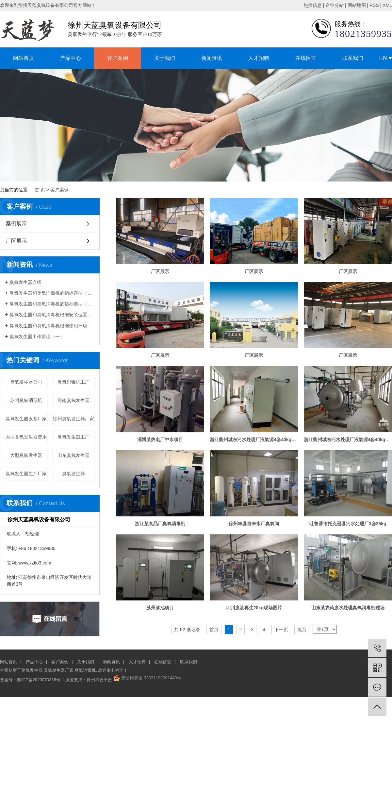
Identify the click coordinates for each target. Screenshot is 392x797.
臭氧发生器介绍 (25, 282)
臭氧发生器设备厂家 (26, 418)
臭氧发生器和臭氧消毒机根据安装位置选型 (52, 314)
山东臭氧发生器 (73, 455)
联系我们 (352, 58)
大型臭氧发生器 (26, 455)
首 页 (40, 189)
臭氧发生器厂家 (59, 670)
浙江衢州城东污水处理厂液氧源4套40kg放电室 (348, 439)
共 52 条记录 (187, 629)
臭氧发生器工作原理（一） (36, 336)
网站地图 (357, 5)
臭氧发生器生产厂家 (26, 473)
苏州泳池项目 (160, 607)
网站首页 (23, 58)
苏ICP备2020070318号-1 (40, 679)
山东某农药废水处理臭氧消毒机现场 (347, 607)
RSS (374, 5)
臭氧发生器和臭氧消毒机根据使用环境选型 (52, 325)
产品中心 (70, 58)
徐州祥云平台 (99, 679)
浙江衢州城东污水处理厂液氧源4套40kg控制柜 (254, 439)
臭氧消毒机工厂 (73, 382)
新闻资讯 (211, 58)
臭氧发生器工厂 (73, 437)
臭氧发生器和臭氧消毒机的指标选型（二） (52, 303)
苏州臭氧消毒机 (26, 400)
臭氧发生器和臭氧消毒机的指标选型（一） (52, 293)
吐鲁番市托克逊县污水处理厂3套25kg (347, 523)
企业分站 (334, 5)
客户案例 (117, 58)
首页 (214, 629)
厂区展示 (16, 241)
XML (387, 5)
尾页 (301, 629)
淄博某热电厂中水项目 (160, 439)
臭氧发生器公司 (26, 382)
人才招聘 (258, 58)
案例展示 (16, 223)
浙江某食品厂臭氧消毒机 (160, 523)
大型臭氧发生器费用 (26, 437)
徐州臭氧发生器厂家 (73, 418)
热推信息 (312, 5)
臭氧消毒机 (85, 670)
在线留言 (305, 58)
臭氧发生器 (73, 473)
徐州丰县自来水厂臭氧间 (254, 523)
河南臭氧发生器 (73, 400)
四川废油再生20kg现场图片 (254, 607)
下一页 (281, 629)
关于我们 (164, 58)
